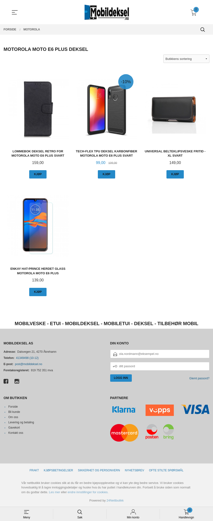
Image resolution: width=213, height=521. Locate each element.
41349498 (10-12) (27, 358)
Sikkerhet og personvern (99, 470)
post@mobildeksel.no (28, 364)
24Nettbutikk (115, 500)
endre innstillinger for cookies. (88, 492)
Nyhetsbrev (134, 470)
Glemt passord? (199, 378)
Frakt (34, 470)
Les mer (54, 492)
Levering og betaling (21, 422)
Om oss (13, 417)
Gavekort (14, 427)
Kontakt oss (15, 432)
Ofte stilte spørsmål (166, 470)
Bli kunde (14, 412)
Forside (13, 406)
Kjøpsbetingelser (58, 470)
